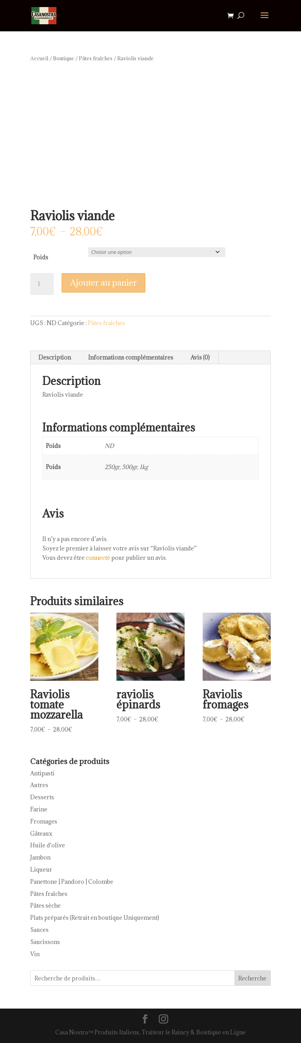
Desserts (42, 797)
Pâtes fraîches (95, 58)
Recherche (252, 978)
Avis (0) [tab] (200, 357)
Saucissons (45, 942)
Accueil (39, 58)
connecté (98, 557)
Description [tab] (54, 357)
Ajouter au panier (103, 282)
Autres (39, 785)
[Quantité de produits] (42, 284)
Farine (38, 809)
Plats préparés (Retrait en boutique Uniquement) (94, 917)
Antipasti (42, 773)
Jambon (40, 857)
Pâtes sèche (45, 905)
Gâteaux (41, 833)
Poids (40, 257)
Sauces (39, 929)
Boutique (63, 58)
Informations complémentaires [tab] (130, 357)
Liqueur (41, 869)
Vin (35, 954)
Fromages (43, 821)
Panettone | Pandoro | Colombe (71, 881)
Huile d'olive (47, 845)
